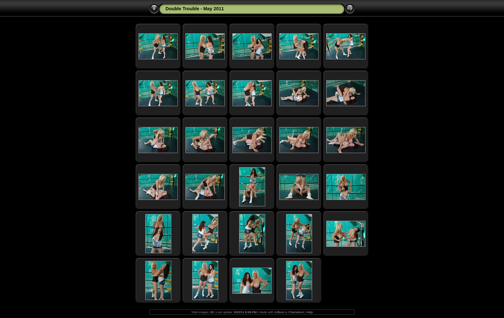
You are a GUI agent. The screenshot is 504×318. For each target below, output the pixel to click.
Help (310, 312)
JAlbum (279, 312)
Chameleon (296, 312)
